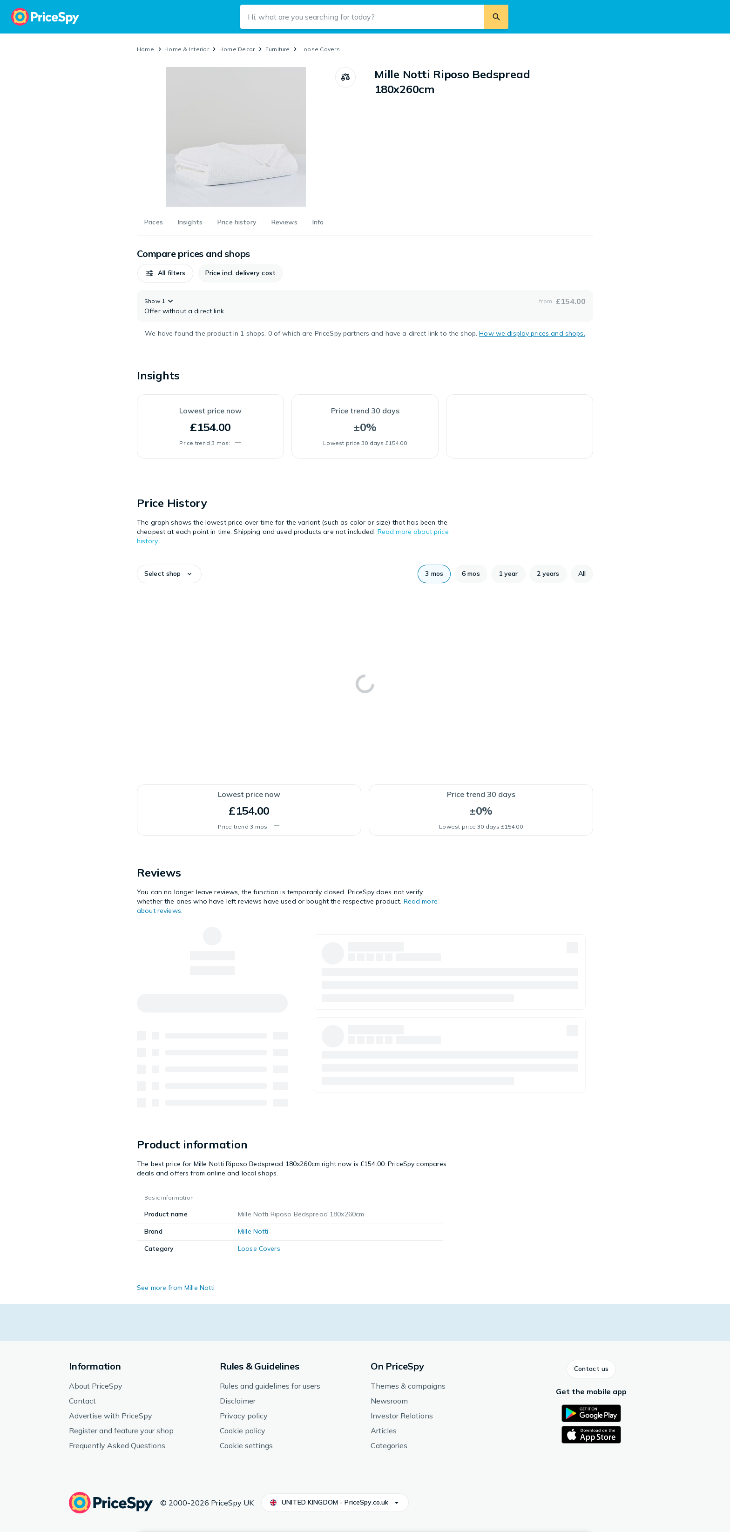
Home (145, 49)
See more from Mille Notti (176, 1287)
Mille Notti (253, 1231)
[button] (165, 273)
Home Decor (237, 49)
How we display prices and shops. (532, 333)
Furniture (277, 49)
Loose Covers (320, 49)
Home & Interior (186, 49)
